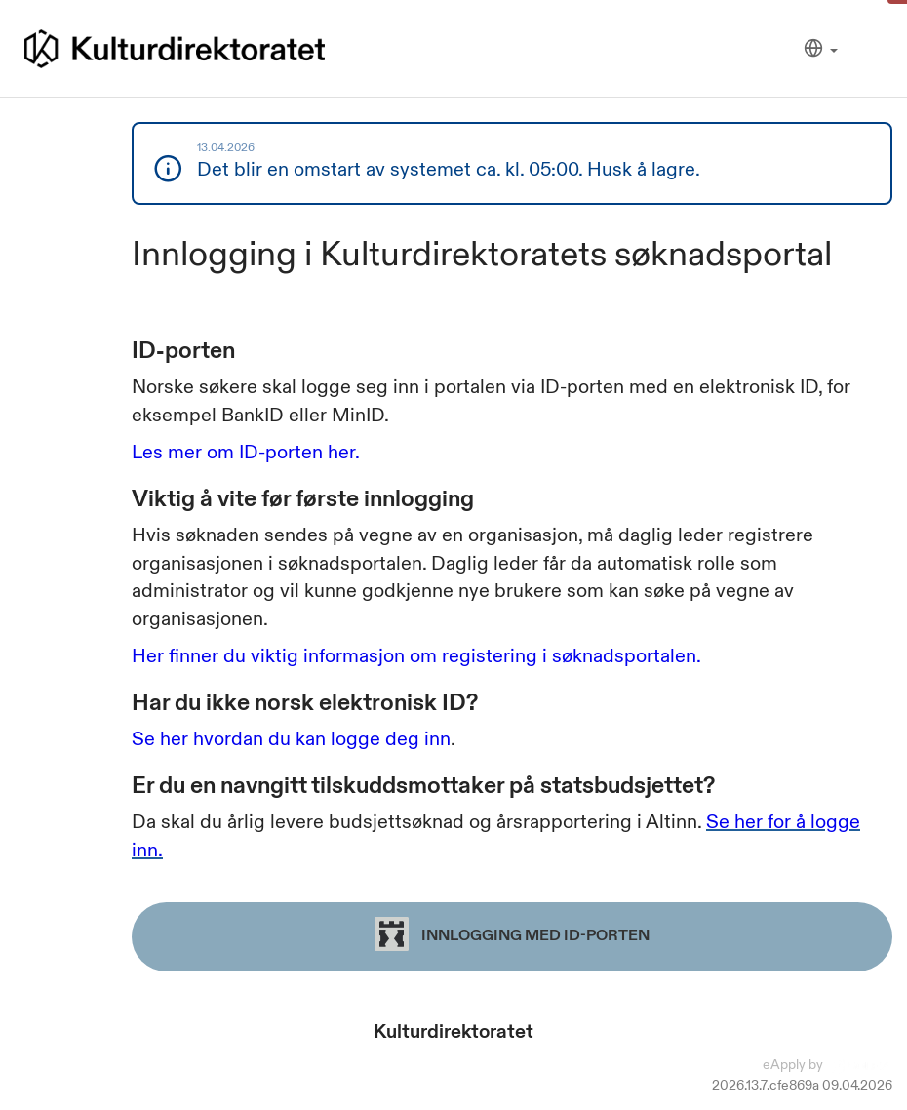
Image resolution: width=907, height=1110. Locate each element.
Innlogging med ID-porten (512, 934)
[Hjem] (174, 48)
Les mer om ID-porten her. (246, 451)
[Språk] (821, 49)
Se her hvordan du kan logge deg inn (291, 738)
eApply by (827, 1064)
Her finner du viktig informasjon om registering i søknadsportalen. (416, 655)
